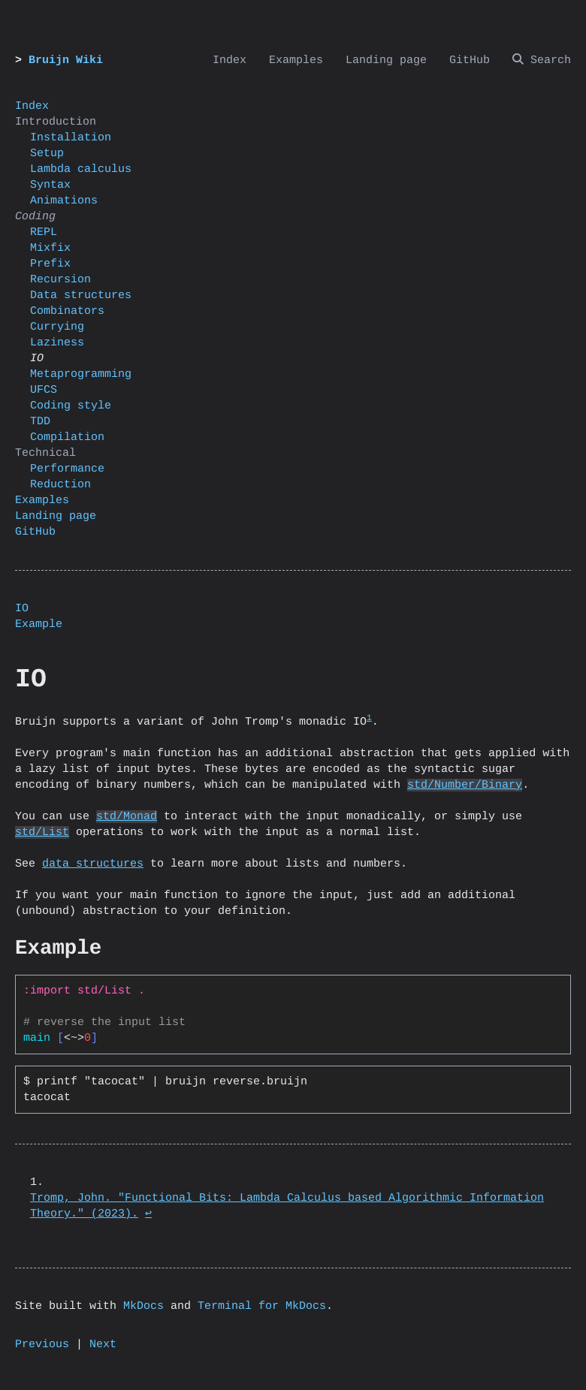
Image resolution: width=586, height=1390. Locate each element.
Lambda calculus (80, 169)
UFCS (43, 390)
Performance (67, 469)
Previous (42, 1344)
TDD (40, 421)
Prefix (50, 264)
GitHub (35, 532)
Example (38, 624)
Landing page (55, 516)
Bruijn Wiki (66, 60)
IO (22, 608)
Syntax (50, 185)
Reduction (60, 484)
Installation (70, 137)
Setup (47, 153)
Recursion (60, 279)
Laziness (57, 342)
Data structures (80, 295)
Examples (42, 500)
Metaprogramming (80, 374)
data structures (92, 864)
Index (32, 106)
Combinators (67, 311)
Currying (57, 327)
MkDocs (143, 1306)
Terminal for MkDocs (262, 1306)
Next (102, 1344)
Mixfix (50, 248)
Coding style (70, 406)
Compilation (67, 437)
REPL (43, 232)
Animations (64, 200)
